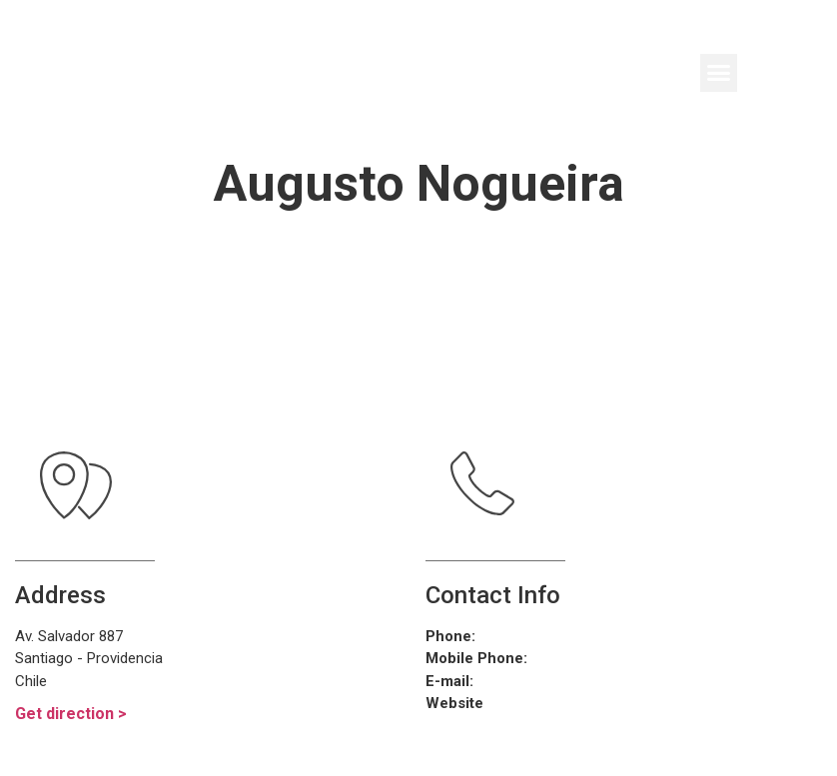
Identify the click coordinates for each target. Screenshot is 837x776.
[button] (719, 73)
